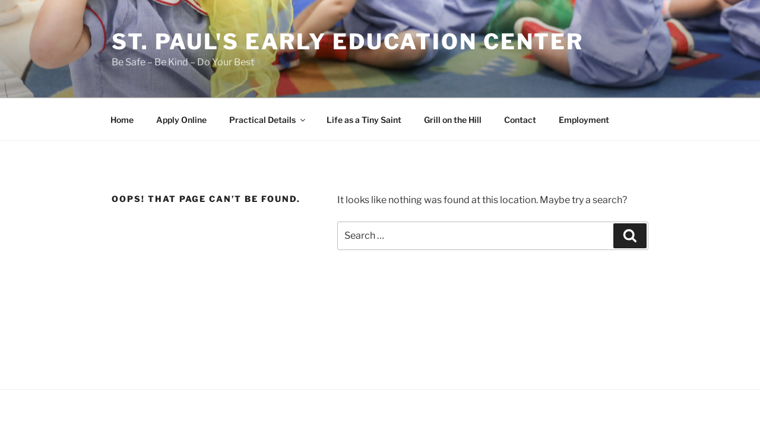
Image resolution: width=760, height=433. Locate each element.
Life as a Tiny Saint (364, 120)
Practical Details (268, 120)
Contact (520, 120)
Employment (584, 120)
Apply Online (181, 120)
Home (122, 120)
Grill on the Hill (453, 120)
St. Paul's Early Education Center (348, 42)
